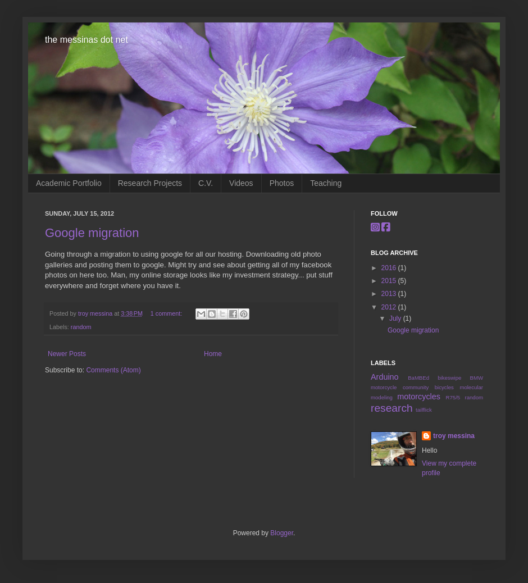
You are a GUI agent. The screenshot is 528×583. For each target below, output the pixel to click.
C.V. (205, 183)
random (81, 327)
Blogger (281, 533)
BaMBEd (418, 378)
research (392, 408)
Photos (282, 183)
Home (213, 354)
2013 (389, 294)
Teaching (326, 183)
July (396, 318)
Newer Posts (67, 354)
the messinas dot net (86, 39)
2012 (389, 307)
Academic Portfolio (69, 183)
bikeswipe (449, 378)
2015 (389, 281)
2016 (389, 268)
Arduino (385, 376)
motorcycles (418, 396)
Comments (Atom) (113, 370)
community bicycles (428, 387)
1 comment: (167, 313)
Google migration (92, 233)
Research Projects (150, 183)
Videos (241, 183)
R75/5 (453, 397)
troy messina (96, 313)
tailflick (424, 410)
